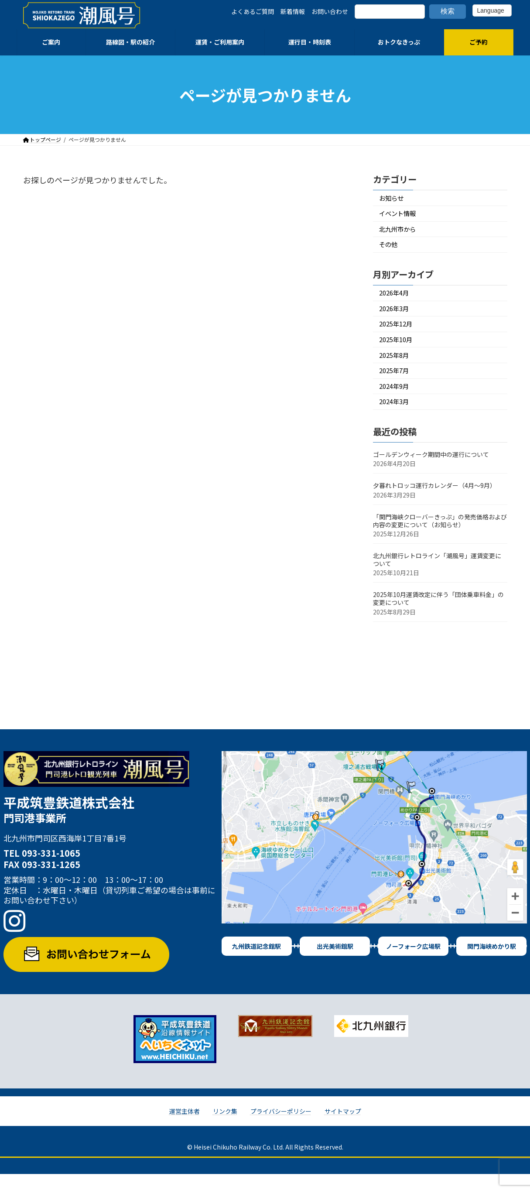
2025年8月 (396, 367)
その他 (390, 249)
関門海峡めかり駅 (491, 962)
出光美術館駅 (335, 962)
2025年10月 (398, 350)
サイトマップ (343, 1127)
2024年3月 (396, 418)
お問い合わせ (329, 11)
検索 (448, 11)
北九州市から (400, 232)
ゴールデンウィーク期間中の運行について (431, 471)
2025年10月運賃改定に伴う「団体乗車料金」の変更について (438, 615)
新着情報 (292, 11)
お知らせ (393, 199)
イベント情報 (400, 215)
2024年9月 (396, 401)
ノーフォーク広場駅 (413, 962)
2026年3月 (396, 316)
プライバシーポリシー (280, 1127)
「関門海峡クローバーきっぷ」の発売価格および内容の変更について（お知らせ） (440, 537)
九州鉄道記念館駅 (256, 962)
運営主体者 (184, 1127)
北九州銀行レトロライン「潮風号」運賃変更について (437, 576)
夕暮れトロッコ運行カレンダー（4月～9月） (434, 502)
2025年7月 (396, 384)
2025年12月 (398, 333)
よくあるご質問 (252, 11)
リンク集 (225, 1127)
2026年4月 (396, 299)
